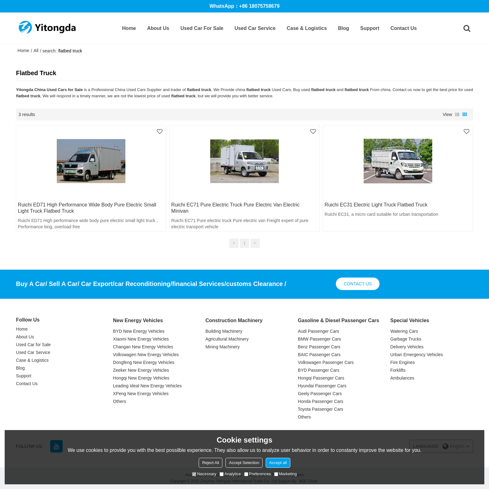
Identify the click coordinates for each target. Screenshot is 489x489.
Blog (343, 28)
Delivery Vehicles (407, 346)
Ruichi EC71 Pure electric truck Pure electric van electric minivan (235, 208)
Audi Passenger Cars (318, 331)
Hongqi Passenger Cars (321, 377)
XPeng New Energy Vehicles (140, 393)
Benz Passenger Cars (319, 346)
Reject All (210, 462)
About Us (158, 28)
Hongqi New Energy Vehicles (141, 377)
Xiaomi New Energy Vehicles (141, 338)
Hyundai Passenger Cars (322, 385)
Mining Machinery (223, 346)
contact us (358, 283)
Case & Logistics (307, 28)
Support (369, 28)
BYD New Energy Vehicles (138, 331)
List (457, 114)
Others (119, 401)
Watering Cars (404, 331)
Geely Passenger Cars (320, 393)
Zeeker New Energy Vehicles (141, 370)
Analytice (230, 474)
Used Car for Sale (201, 28)
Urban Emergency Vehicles (416, 354)
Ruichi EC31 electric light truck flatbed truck (376, 204)
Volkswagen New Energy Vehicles (146, 354)
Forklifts (397, 370)
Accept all (278, 462)
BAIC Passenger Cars (319, 354)
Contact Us (403, 28)
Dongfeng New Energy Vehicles (143, 362)
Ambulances (402, 377)
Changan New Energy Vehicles (143, 346)
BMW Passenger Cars (319, 338)
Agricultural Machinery (227, 338)
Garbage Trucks (405, 338)
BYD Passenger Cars (318, 370)
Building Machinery (224, 331)
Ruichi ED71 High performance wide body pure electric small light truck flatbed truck (87, 208)
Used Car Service (255, 28)
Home (129, 28)
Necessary (204, 474)
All (36, 50)
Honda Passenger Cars (320, 401)
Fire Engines (402, 362)
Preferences (257, 474)
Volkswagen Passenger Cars (326, 362)
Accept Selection (244, 462)
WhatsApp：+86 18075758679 (245, 6)
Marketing (285, 474)
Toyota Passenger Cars (320, 409)
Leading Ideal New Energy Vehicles (147, 385)
